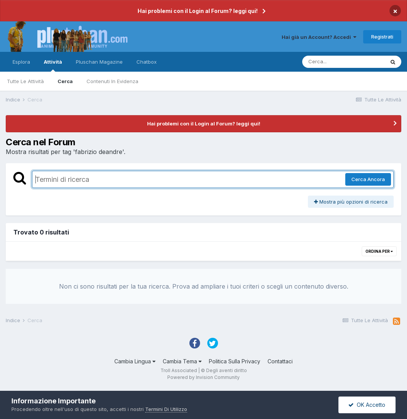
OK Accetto (366, 404)
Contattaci (280, 361)
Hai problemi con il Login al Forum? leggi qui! (198, 11)
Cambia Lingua (134, 361)
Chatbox (146, 62)
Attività (53, 65)
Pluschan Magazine (99, 62)
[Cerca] (343, 62)
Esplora (21, 62)
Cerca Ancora (368, 179)
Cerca (65, 81)
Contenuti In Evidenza (112, 81)
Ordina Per (379, 251)
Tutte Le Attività (25, 81)
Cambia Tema (182, 361)
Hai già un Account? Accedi (319, 37)
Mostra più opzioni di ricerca (351, 202)
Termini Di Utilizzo (166, 409)
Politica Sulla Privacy (234, 361)
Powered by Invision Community (203, 377)
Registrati (382, 37)
